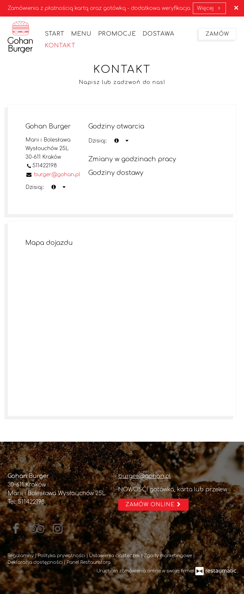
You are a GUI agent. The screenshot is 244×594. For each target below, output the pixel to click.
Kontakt (60, 45)
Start (54, 34)
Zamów (217, 34)
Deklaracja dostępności (36, 562)
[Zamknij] (236, 8)
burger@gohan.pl (144, 476)
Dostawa (158, 34)
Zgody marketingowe (168, 555)
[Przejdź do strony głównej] (20, 37)
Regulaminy (21, 555)
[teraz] (116, 141)
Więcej (209, 8)
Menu (81, 34)
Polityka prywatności (62, 555)
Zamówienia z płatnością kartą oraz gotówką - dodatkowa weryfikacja (99, 8)
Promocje (117, 34)
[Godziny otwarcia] (127, 141)
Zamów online (153, 505)
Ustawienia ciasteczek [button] (115, 555)
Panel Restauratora (89, 562)
